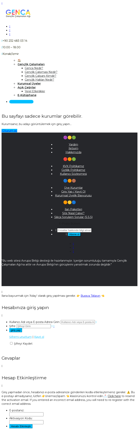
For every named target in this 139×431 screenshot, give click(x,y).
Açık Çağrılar (27, 87)
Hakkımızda (73, 152)
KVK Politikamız (73, 166)
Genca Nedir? (34, 68)
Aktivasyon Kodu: (20, 418)
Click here (114, 396)
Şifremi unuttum (20, 337)
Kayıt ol (39, 337)
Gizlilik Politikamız (73, 170)
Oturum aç (9, 130)
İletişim (73, 148)
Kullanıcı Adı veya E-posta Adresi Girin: (34, 322)
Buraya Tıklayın (90, 295)
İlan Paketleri (73, 209)
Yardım (73, 144)
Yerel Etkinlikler (35, 91)
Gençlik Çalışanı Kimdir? (40, 76)
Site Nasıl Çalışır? (73, 213)
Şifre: (12, 326)
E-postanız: (16, 410)
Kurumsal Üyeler (29, 83)
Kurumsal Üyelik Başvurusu (73, 195)
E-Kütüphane (27, 95)
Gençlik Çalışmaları (31, 64)
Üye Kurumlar (73, 187)
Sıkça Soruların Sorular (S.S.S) (73, 217)
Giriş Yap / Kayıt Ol (21, 101)
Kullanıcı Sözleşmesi (73, 174)
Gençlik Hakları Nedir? (39, 79)
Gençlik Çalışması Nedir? (41, 72)
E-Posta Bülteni (69, 223)
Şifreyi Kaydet (23, 343)
